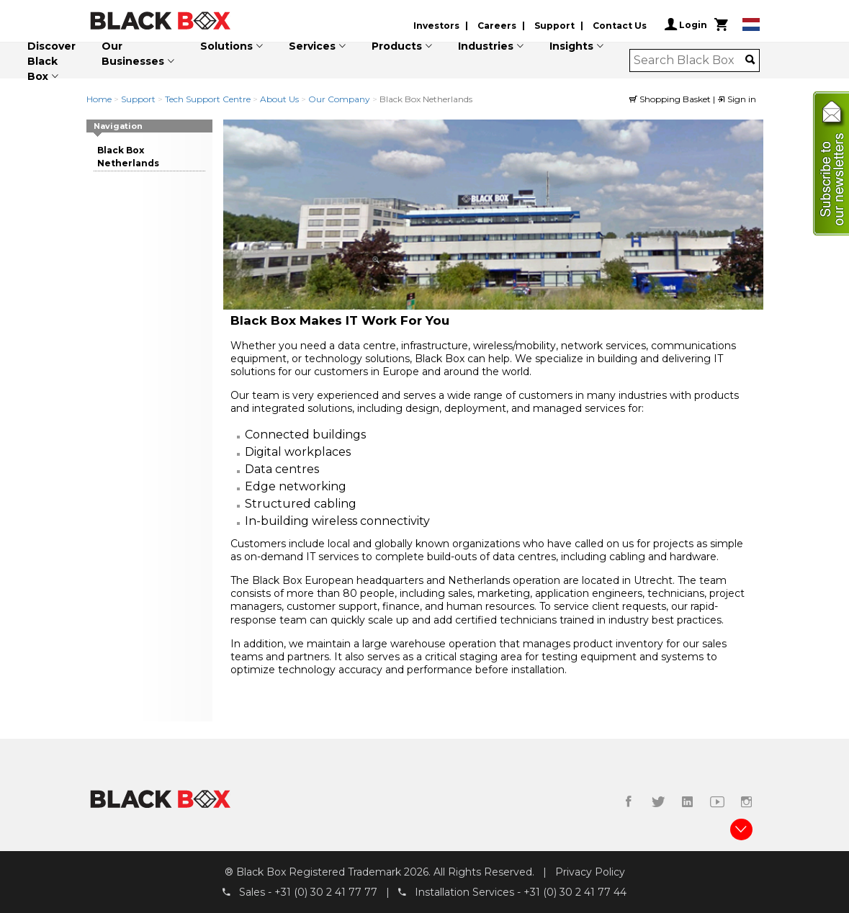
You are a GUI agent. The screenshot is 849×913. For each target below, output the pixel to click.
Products (397, 46)
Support (554, 25)
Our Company (339, 99)
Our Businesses (133, 54)
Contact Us (620, 25)
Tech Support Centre (208, 99)
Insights (571, 46)
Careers (496, 25)
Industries (485, 46)
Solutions (226, 46)
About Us (279, 99)
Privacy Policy (590, 871)
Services (312, 46)
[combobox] (689, 60)
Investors (436, 25)
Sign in (736, 99)
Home (99, 99)
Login (686, 24)
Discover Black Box (51, 61)
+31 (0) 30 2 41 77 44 (575, 892)
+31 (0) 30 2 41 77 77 (325, 892)
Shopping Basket (671, 99)
